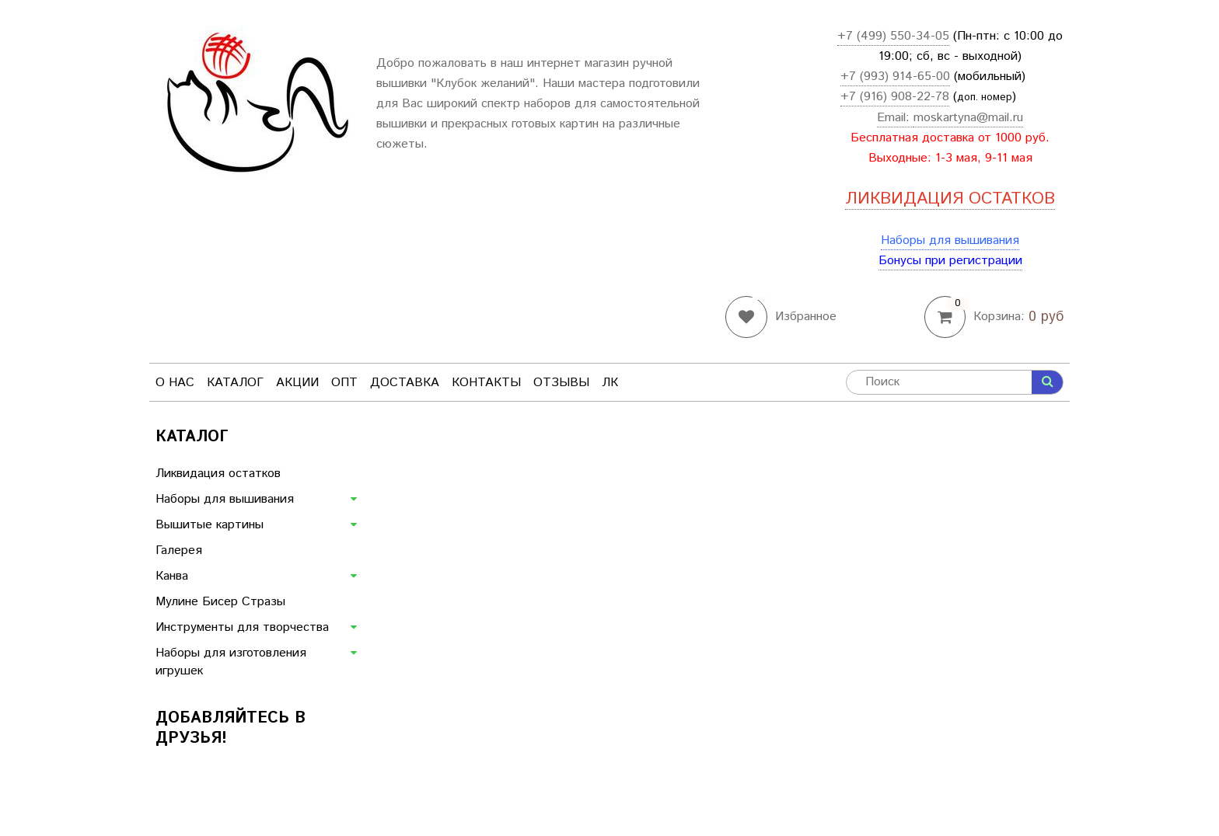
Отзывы (561, 383)
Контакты (486, 383)
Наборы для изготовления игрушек (230, 662)
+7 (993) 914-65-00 (895, 76)
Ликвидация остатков (218, 473)
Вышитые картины (209, 525)
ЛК (610, 383)
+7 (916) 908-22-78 (894, 97)
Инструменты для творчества (242, 627)
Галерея (178, 550)
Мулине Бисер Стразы (220, 602)
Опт (344, 383)
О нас (174, 383)
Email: (895, 118)
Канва (171, 576)
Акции (297, 383)
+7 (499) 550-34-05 (893, 36)
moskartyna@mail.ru (968, 118)
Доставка (404, 383)
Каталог (235, 383)
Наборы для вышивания (950, 240)
